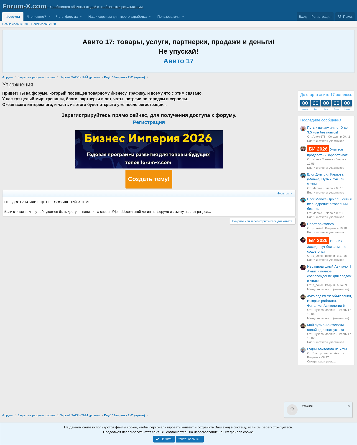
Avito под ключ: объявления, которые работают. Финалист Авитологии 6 (329, 300)
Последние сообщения (321, 120)
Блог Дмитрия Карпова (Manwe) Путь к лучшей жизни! (325, 179)
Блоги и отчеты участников (325, 141)
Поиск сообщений (43, 24)
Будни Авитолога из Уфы (327, 349)
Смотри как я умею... (321, 361)
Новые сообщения (15, 24)
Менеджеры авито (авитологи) (328, 289)
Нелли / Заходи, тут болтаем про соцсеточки (326, 246)
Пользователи (168, 16)
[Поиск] (345, 16)
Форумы (13, 16)
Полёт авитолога (320, 224)
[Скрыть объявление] (348, 406)
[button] (49, 16)
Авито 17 (178, 61)
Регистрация (149, 122)
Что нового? (36, 16)
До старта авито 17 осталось (326, 95)
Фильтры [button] (283, 193)
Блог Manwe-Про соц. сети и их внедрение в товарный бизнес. (329, 204)
